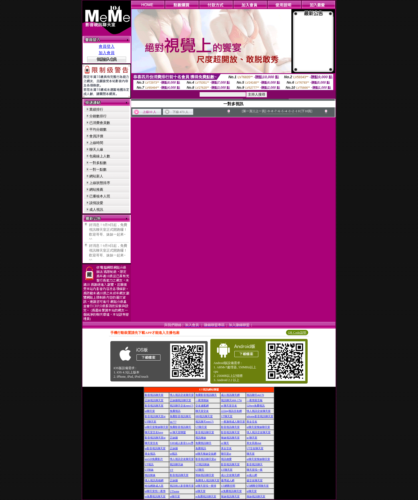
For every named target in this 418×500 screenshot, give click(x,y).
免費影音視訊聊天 (206, 394)
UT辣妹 (149, 469)
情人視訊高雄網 (154, 480)
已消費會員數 (99, 123)
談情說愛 (96, 203)
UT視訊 (149, 464)
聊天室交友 (202, 410)
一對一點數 (98, 169)
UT (171, 469)
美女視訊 (150, 453)
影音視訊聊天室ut (155, 416)
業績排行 (96, 109)
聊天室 (251, 453)
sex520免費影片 (154, 459)
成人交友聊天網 (230, 475)
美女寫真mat (254, 443)
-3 (289, 111)
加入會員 (107, 53)
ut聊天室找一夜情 (205, 485)
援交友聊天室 (255, 480)
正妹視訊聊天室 (154, 400)
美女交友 (252, 421)
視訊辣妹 (200, 437)
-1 (296, 111)
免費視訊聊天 (203, 443)
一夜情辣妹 (202, 400)
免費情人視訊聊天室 (207, 480)
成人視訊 (96, 210)
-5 (282, 111)
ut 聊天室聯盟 (178, 432)
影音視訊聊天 (255, 464)
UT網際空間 (228, 485)
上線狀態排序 (99, 183)
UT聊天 (199, 469)
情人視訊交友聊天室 (182, 394)
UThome (174, 491)
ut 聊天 (225, 443)
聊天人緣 (96, 149)
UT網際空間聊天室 (258, 485)
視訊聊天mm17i (204, 421)
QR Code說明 (297, 332)
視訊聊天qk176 (255, 394)
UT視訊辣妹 (202, 464)
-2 (292, 111)
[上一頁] (260, 111)
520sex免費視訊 (256, 405)
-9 (268, 111)
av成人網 (252, 475)
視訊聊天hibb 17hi (231, 400)
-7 (275, 111)
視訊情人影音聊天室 (182, 485)
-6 (278, 111)
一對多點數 (98, 163)
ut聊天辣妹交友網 (205, 453)
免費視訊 (175, 410)
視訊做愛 (226, 459)
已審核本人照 (99, 196)
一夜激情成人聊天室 (233, 421)
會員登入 (107, 46)
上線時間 (96, 143)
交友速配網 (202, 405)
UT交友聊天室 (255, 448)
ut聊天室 (150, 410)
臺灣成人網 (227, 480)
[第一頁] (248, 111)
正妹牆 (174, 437)
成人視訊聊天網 (230, 394)
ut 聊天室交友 (229, 405)
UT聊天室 (226, 416)
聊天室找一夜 (255, 469)
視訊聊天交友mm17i (181, 405)
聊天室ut (226, 453)
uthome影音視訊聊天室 (260, 416)
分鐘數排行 (98, 116)
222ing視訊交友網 (231, 410)
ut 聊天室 (252, 437)
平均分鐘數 (98, 129)
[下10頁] (306, 111)
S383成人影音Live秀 (182, 443)
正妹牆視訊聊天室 (180, 400)
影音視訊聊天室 (154, 394)
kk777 (173, 421)
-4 (285, 111)
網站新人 (96, 176)
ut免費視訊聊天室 (231, 491)
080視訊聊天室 (204, 416)
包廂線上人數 (99, 156)
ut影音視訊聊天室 (155, 448)
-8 (271, 111)
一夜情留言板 (255, 400)
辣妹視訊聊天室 (230, 437)
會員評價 (96, 136)
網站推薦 (96, 190)
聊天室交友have (154, 432)
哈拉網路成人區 (154, 485)
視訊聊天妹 (176, 464)
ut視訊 (173, 453)
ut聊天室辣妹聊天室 (156, 426)
